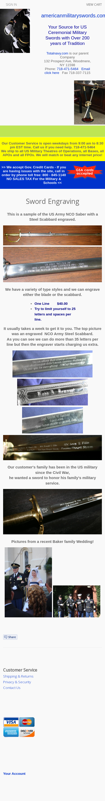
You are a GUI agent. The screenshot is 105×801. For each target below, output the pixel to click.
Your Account (14, 774)
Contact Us (11, 687)
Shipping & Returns (18, 676)
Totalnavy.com (57, 53)
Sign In (11, 4)
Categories (52, 131)
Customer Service (20, 670)
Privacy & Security (17, 682)
